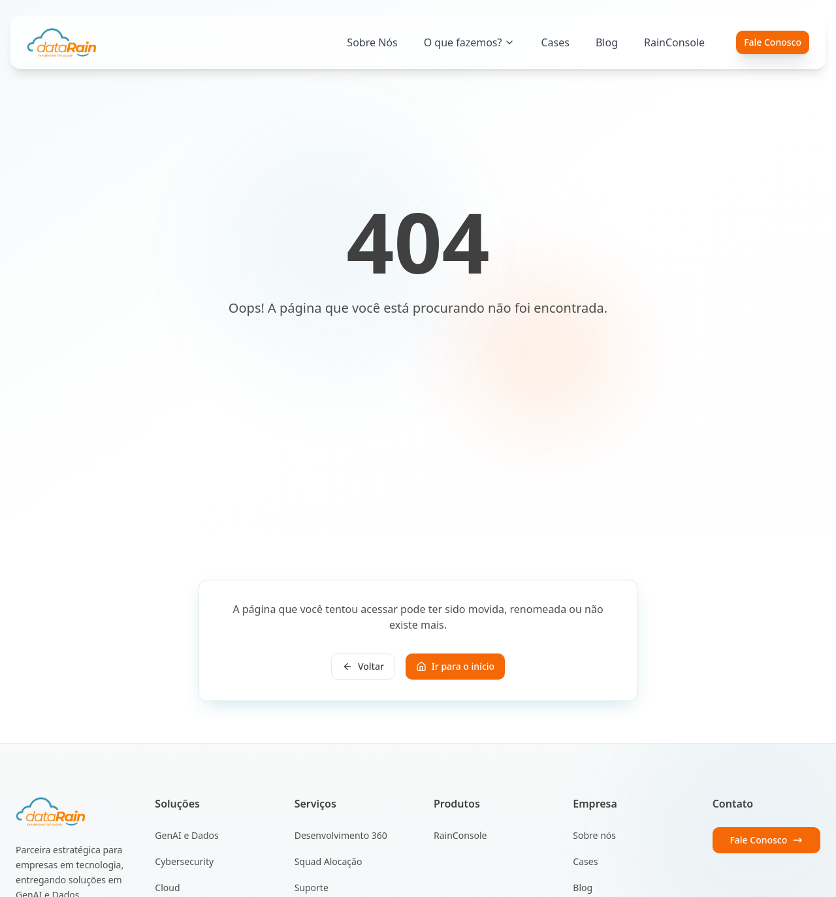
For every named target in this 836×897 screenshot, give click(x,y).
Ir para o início (455, 666)
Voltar (363, 666)
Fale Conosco (772, 42)
